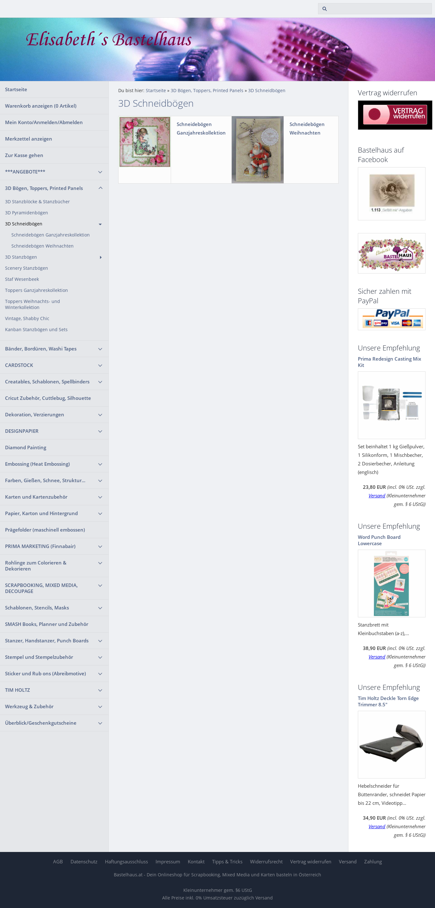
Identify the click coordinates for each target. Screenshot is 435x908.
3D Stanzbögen (21, 257)
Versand (377, 495)
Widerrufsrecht (266, 861)
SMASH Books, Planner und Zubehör (46, 624)
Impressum (168, 861)
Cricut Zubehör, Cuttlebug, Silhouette (48, 398)
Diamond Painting (25, 447)
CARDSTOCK (19, 365)
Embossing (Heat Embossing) (37, 464)
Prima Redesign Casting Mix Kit (389, 362)
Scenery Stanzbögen (26, 268)
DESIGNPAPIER (22, 431)
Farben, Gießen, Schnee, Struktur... (45, 480)
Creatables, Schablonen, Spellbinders (47, 381)
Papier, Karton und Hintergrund (41, 513)
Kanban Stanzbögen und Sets (36, 329)
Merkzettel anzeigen (28, 139)
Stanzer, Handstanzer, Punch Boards (47, 640)
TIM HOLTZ (17, 690)
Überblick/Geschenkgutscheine (41, 723)
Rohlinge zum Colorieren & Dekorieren (35, 565)
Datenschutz (83, 861)
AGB (58, 861)
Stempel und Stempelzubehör (39, 657)
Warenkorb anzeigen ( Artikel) (41, 106)
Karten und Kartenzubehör (36, 497)
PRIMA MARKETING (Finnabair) (40, 546)
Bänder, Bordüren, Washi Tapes (41, 348)
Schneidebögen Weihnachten (42, 246)
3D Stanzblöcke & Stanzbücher (37, 202)
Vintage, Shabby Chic (27, 318)
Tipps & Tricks (227, 861)
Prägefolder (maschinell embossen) (45, 530)
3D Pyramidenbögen (26, 213)
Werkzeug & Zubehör (29, 706)
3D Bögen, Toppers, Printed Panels (44, 188)
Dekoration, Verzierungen (34, 414)
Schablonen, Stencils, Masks (37, 607)
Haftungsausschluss (126, 861)
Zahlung (373, 861)
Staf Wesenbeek (22, 279)
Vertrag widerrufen (310, 861)
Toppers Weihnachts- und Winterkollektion (32, 304)
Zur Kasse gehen (24, 155)
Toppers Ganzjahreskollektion (36, 290)
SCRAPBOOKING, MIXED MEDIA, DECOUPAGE (41, 588)
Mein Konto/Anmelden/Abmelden (44, 122)
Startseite (16, 89)
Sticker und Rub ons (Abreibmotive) (45, 673)
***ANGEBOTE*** (25, 171)
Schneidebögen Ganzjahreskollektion (50, 235)
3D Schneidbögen (23, 224)
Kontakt (196, 861)
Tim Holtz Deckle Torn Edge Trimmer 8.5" (388, 701)
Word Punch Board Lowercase (379, 540)
